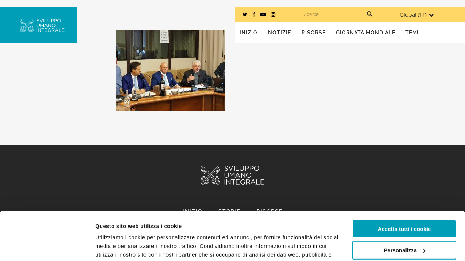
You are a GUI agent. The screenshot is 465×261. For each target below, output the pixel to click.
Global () (417, 15)
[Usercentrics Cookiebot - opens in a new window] (47, 246)
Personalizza (404, 205)
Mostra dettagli (114, 247)
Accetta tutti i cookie (404, 184)
